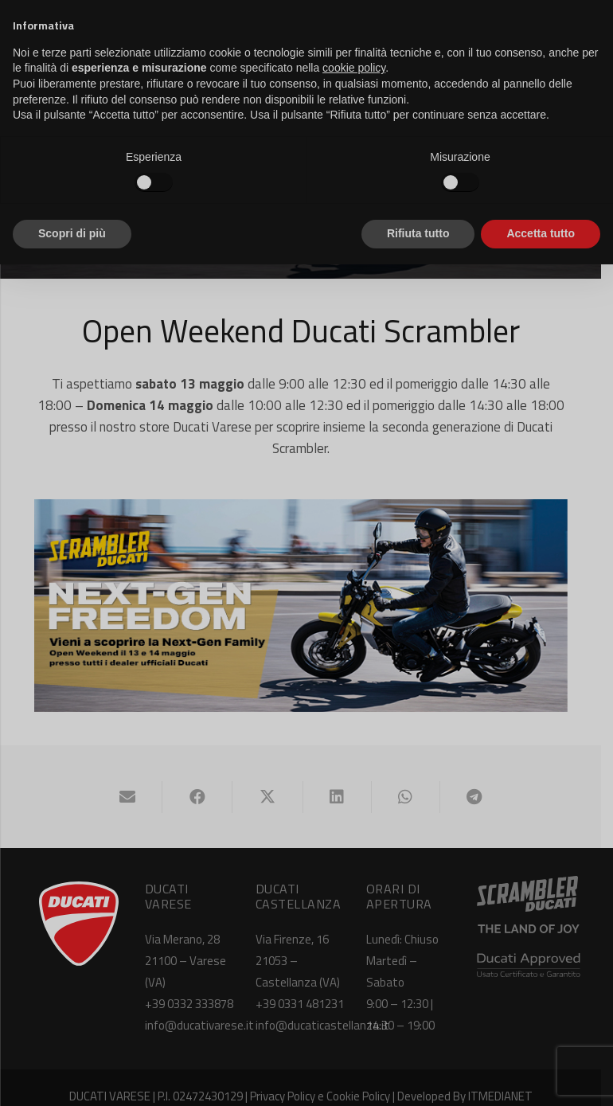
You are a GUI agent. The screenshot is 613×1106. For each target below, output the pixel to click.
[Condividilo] (204, 780)
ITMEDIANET (506, 1079)
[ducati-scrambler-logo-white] (532, 886)
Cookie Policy (364, 1079)
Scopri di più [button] (72, 233)
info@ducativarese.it (201, 1008)
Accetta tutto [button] (540, 233)
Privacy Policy (288, 1079)
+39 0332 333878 (191, 987)
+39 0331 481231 (304, 987)
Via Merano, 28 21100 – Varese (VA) (187, 944)
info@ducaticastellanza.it (327, 1008)
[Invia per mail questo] (133, 780)
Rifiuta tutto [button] (418, 233)
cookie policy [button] (353, 67)
